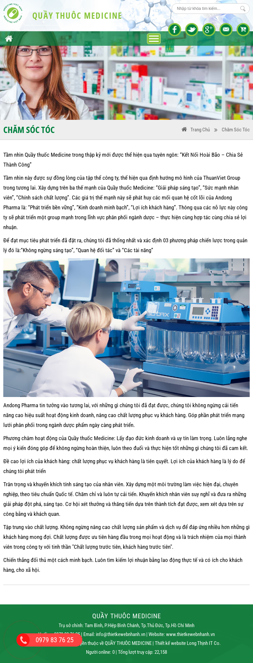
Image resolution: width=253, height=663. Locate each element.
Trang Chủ (200, 130)
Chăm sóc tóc (236, 130)
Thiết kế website (170, 643)
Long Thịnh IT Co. (204, 643)
